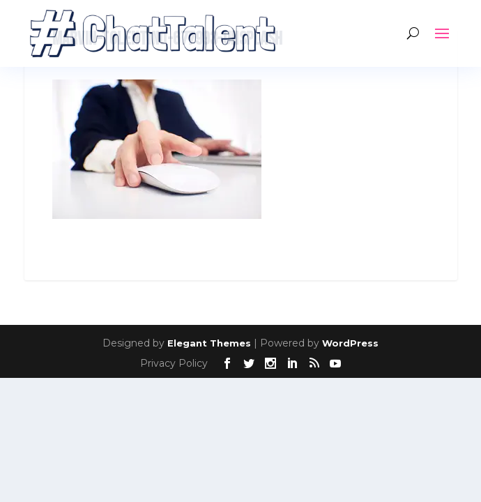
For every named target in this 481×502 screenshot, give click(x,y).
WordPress (350, 343)
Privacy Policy (174, 363)
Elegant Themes (209, 343)
